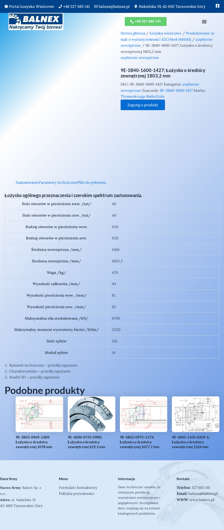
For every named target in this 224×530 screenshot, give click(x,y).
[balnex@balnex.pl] (96, 6)
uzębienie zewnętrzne (140, 57)
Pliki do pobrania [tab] (91, 182)
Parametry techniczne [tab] (58, 182)
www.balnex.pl (202, 499)
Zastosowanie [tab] (27, 182)
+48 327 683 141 (76, 6)
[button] (204, 21)
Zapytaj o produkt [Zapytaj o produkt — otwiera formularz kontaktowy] (143, 105)
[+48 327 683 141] (60, 6)
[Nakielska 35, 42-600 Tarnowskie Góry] (135, 6)
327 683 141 (201, 487)
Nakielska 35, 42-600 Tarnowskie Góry (172, 6)
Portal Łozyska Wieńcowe (31, 6)
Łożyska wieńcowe (165, 33)
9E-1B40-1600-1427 (176, 90)
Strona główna (133, 33)
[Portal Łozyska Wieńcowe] (6, 6)
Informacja (126, 479)
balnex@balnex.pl (114, 6)
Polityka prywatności (76, 493)
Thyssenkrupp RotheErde (142, 96)
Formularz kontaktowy (78, 487)
